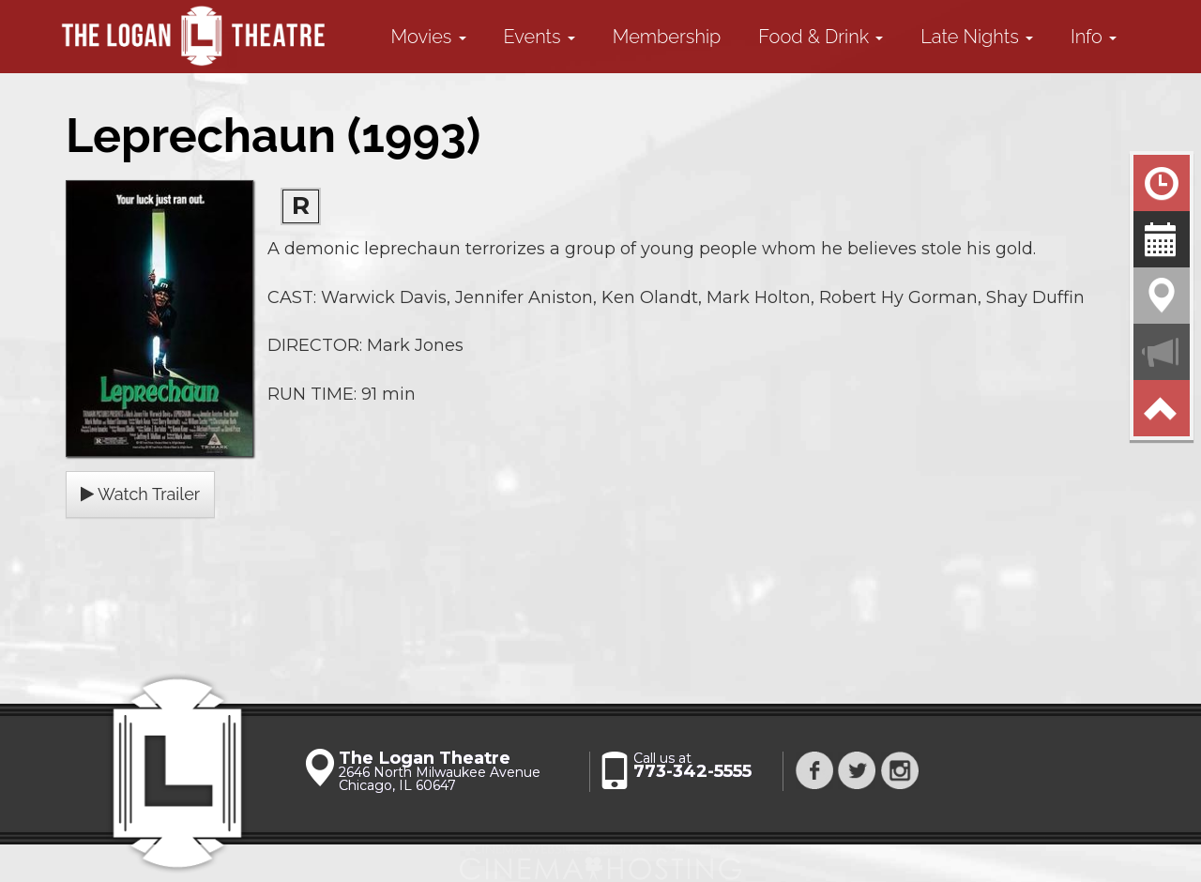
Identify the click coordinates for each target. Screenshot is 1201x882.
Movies (428, 36)
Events (539, 36)
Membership (667, 36)
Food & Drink (820, 36)
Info (1094, 36)
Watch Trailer (140, 494)
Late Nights (976, 36)
